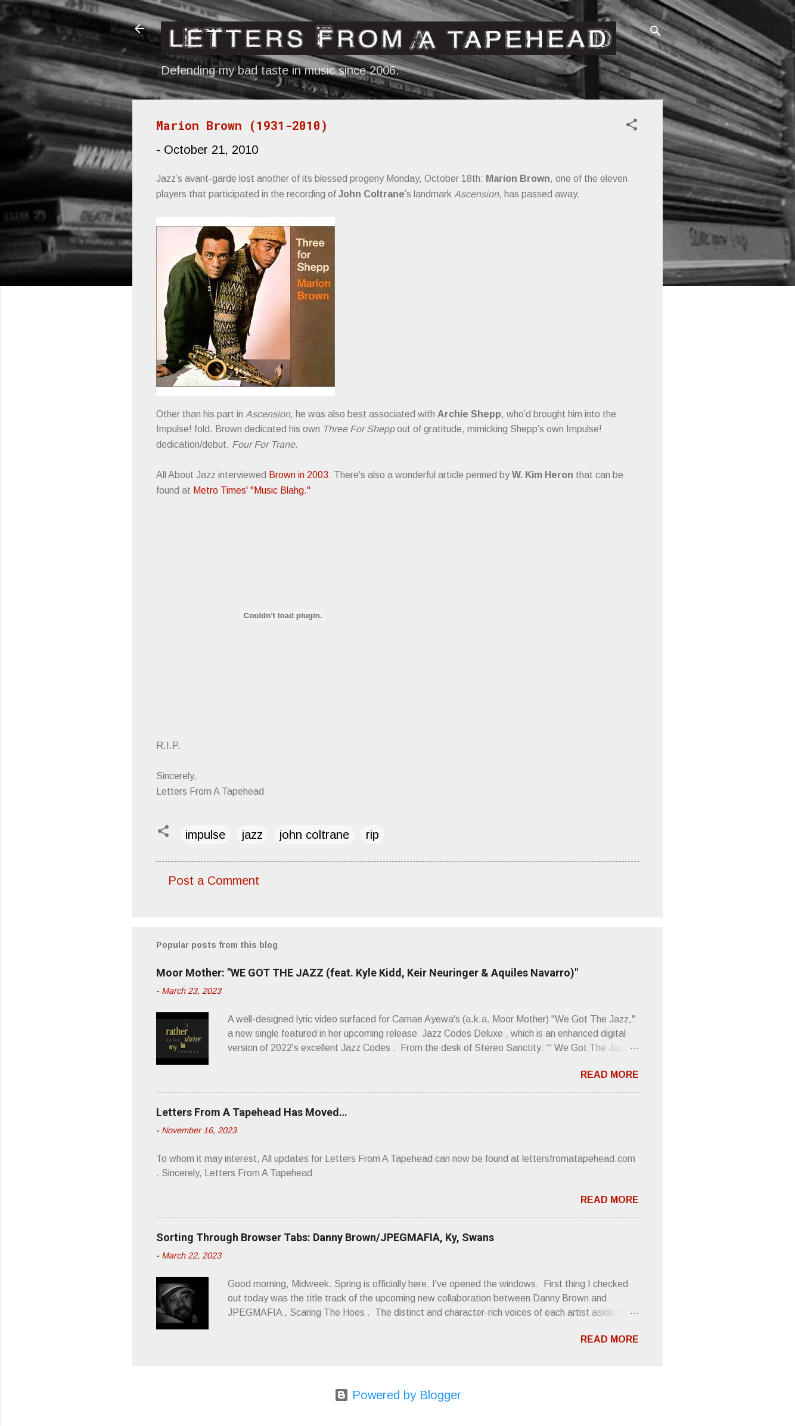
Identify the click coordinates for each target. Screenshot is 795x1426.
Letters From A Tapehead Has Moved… (251, 1112)
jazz (252, 834)
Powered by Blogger (397, 1395)
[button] (632, 126)
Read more (609, 1075)
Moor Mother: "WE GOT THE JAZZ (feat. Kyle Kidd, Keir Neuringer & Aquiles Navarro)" (367, 972)
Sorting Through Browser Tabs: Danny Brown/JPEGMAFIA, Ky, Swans (325, 1237)
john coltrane (314, 834)
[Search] (655, 32)
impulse (205, 834)
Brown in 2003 (298, 475)
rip (372, 834)
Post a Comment (213, 880)
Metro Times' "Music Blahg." (251, 490)
